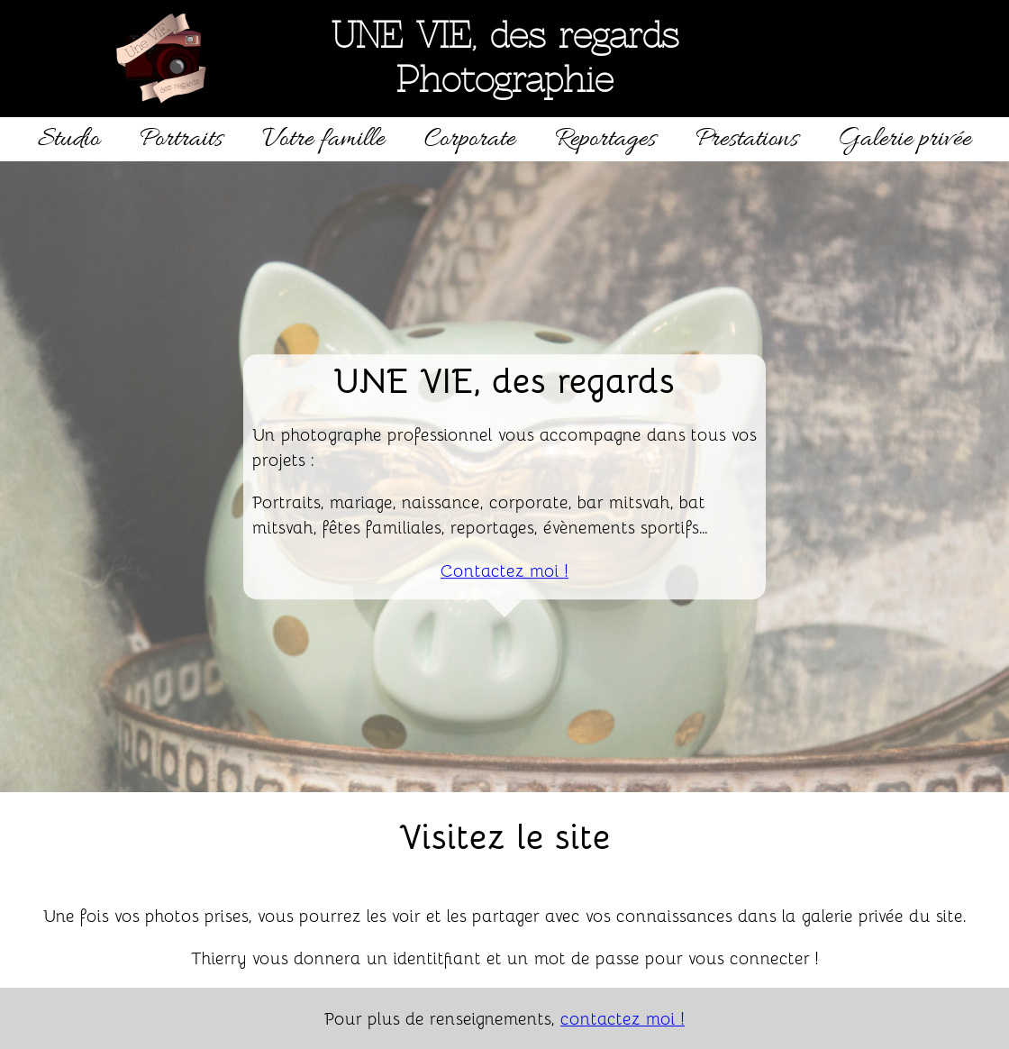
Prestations (746, 139)
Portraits (181, 139)
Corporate (469, 139)
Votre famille (323, 139)
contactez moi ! (622, 1017)
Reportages (605, 139)
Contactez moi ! (504, 569)
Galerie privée (904, 139)
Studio (69, 139)
